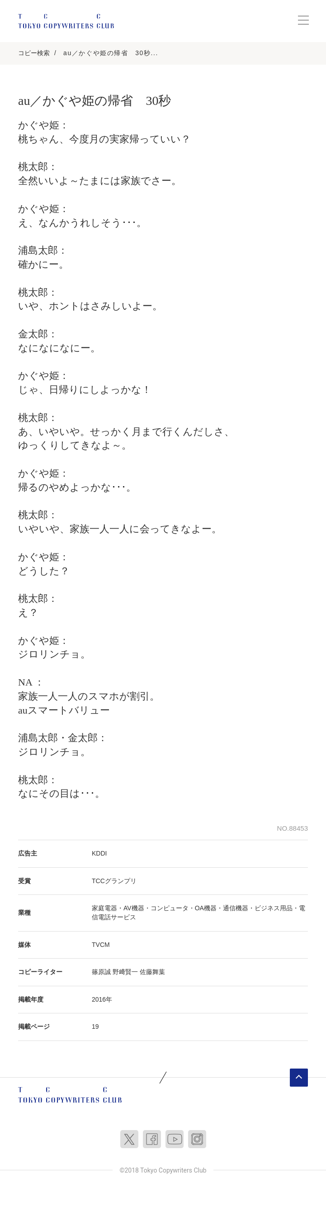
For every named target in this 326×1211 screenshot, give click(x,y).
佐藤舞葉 (152, 971)
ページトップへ (299, 1078)
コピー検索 (34, 53)
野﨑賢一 (125, 971)
